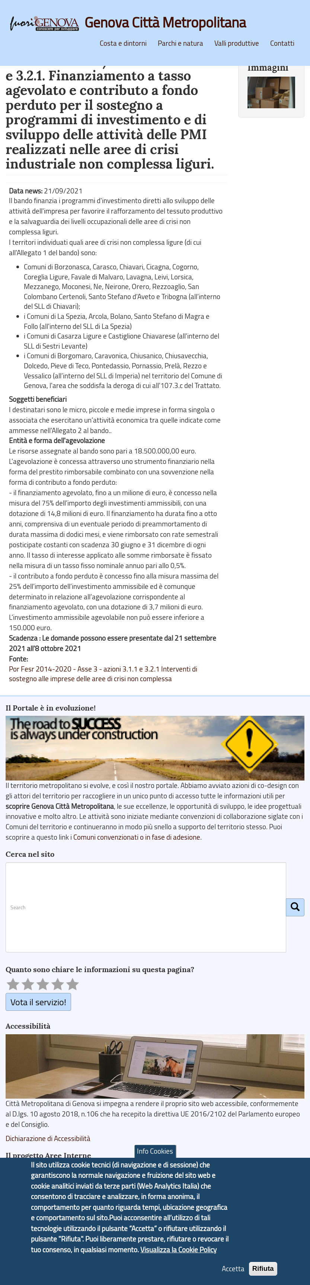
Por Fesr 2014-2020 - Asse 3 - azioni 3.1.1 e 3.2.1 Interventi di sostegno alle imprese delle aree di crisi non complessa (103, 674)
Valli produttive (236, 43)
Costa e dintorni (123, 43)
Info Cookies (155, 1164)
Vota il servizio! (38, 1002)
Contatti (282, 43)
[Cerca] (295, 907)
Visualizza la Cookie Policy (178, 1262)
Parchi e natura (180, 43)
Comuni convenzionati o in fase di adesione (136, 837)
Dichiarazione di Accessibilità (48, 1138)
